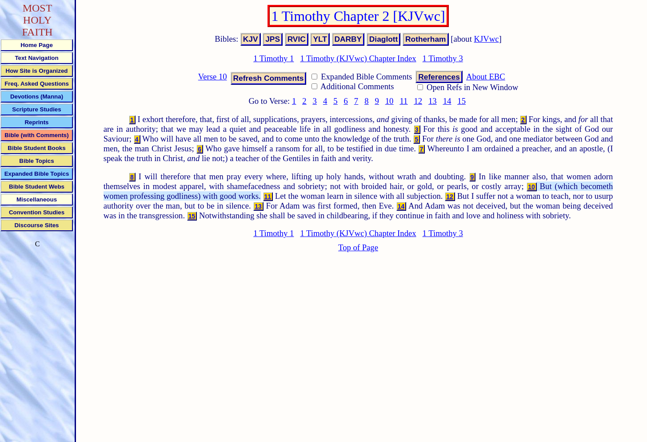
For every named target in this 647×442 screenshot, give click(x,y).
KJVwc (486, 38)
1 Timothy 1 (273, 58)
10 (389, 101)
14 (447, 101)
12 (418, 101)
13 (432, 101)
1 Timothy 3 (443, 58)
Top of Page (358, 247)
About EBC (485, 76)
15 (461, 101)
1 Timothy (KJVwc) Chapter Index (358, 58)
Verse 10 (212, 76)
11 (403, 101)
